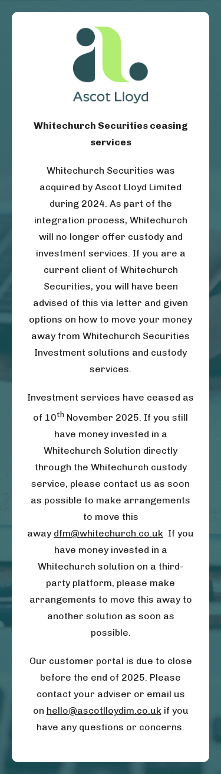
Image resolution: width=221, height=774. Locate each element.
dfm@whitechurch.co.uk (108, 533)
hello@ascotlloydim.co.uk (104, 710)
